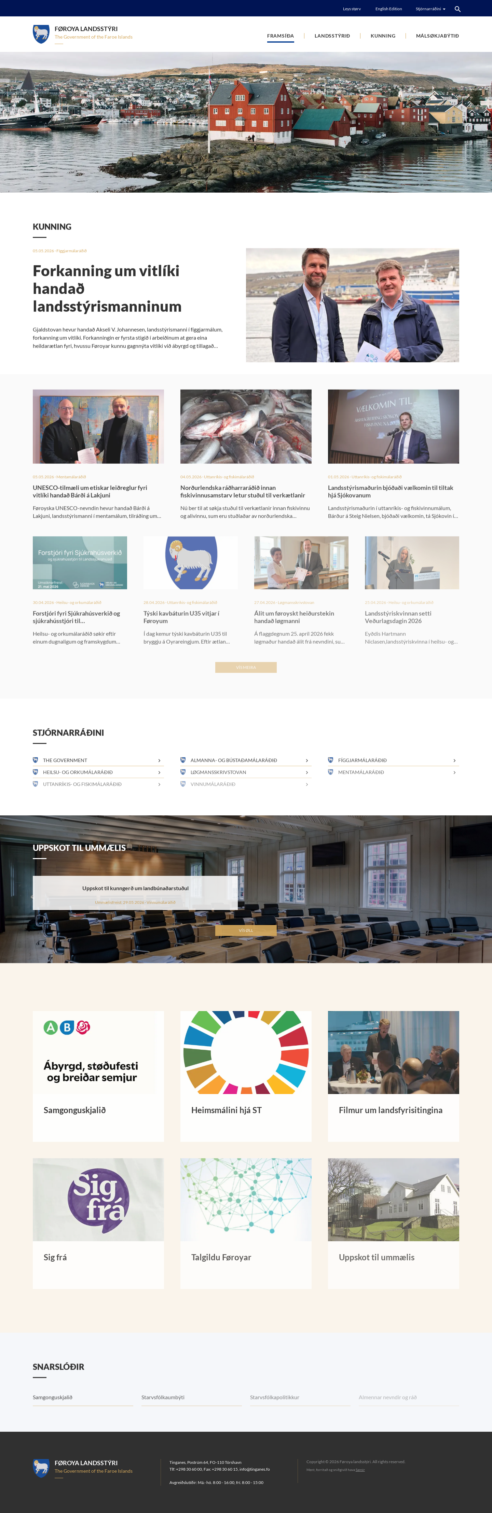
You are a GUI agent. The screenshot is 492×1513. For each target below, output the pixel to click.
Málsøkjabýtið (437, 36)
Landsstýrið (332, 36)
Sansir (360, 1470)
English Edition (388, 8)
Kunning (383, 36)
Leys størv (352, 8)
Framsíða (280, 36)
